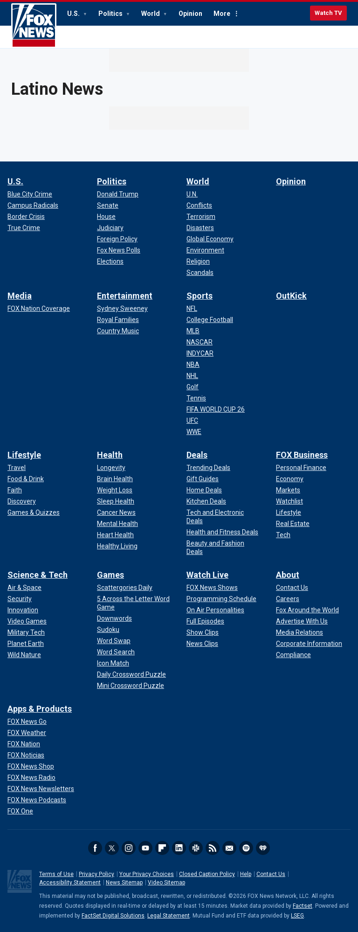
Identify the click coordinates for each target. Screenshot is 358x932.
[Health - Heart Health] (115, 535)
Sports (199, 296)
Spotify (246, 848)
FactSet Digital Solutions (113, 915)
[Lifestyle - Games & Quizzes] (33, 512)
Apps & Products (39, 709)
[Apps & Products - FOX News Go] (27, 721)
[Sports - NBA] (193, 364)
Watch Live (207, 575)
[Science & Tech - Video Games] (27, 621)
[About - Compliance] (293, 655)
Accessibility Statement (70, 882)
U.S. (74, 13)
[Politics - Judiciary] (110, 227)
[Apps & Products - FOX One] (20, 811)
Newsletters (229, 848)
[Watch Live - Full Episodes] (205, 621)
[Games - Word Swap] (114, 641)
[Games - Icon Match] (113, 663)
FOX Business (302, 455)
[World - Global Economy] (210, 239)
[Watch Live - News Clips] (202, 643)
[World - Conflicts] (199, 205)
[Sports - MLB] (193, 331)
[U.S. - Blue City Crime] (29, 194)
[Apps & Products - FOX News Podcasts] (36, 800)
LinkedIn (179, 848)
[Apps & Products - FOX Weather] (26, 732)
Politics (111, 13)
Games (110, 575)
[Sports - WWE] (193, 431)
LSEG (297, 915)
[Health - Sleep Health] (115, 501)
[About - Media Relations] (299, 632)
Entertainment (124, 296)
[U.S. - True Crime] (23, 227)
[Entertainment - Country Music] (118, 331)
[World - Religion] (198, 261)
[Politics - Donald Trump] (117, 194)
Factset (302, 906)
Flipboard (162, 848)
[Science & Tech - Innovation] (22, 610)
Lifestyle (24, 455)
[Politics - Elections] (110, 261)
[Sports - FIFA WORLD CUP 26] (215, 409)
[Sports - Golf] (192, 387)
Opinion (190, 13)
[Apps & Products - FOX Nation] (23, 744)
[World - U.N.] (192, 194)
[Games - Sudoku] (108, 629)
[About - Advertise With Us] (302, 621)
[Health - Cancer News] (116, 512)
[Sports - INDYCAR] (199, 353)
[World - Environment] (205, 250)
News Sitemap (124, 882)
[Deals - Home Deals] (204, 490)
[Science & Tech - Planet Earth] (25, 643)
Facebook (95, 848)
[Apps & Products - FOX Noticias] (25, 755)
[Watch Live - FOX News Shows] (212, 587)
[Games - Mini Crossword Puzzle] (130, 685)
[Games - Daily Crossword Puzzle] (131, 674)
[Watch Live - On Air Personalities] (215, 610)
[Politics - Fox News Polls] (118, 250)
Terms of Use (56, 874)
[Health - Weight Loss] (114, 490)
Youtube (145, 848)
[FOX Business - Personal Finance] (301, 467)
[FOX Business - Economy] (289, 479)
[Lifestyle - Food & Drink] (25, 479)
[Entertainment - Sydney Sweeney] (122, 308)
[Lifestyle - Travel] (16, 467)
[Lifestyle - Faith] (14, 490)
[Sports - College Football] (209, 319)
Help (245, 874)
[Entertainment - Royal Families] (118, 319)
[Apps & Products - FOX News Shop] (30, 766)
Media (19, 296)
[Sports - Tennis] (196, 398)
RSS (213, 848)
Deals (196, 455)
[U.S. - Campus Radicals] (32, 205)
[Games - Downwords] (114, 618)
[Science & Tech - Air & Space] (24, 587)
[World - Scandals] (199, 272)
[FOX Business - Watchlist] (289, 501)
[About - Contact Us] (292, 587)
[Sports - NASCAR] (199, 342)
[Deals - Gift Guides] (202, 479)
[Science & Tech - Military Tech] (26, 632)
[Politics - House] (106, 216)
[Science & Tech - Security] (19, 599)
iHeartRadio (263, 848)
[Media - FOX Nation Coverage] (38, 308)
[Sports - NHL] (192, 375)
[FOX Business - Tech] (283, 535)
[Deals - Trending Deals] (208, 467)
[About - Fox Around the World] (307, 610)
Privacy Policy (96, 874)
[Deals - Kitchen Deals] (206, 501)
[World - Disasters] (200, 227)
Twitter (112, 848)
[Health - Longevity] (111, 467)
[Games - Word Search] (116, 652)
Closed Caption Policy (207, 874)
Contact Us (270, 874)
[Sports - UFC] (192, 420)
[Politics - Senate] (107, 205)
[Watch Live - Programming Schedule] (221, 599)
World (151, 13)
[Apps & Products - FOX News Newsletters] (40, 788)
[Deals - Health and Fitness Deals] (222, 532)
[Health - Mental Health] (117, 523)
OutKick (291, 296)
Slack (196, 848)
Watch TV (328, 12)
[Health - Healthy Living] (117, 546)
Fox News (33, 25)
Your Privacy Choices (146, 874)
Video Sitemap (166, 882)
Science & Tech (37, 575)
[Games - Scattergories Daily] (124, 587)
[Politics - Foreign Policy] (117, 239)
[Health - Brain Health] (115, 479)
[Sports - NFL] (191, 308)
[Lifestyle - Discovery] (21, 501)
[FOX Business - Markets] (288, 490)
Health (110, 455)
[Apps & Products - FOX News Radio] (31, 777)
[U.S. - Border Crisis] (26, 216)
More (221, 13)
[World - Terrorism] (200, 216)
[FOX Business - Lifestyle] (288, 512)
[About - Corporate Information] (309, 643)
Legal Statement (168, 915)
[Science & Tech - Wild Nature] (24, 655)
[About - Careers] (287, 599)
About (287, 575)
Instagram (129, 848)
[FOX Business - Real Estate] (293, 523)
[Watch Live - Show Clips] (202, 632)
